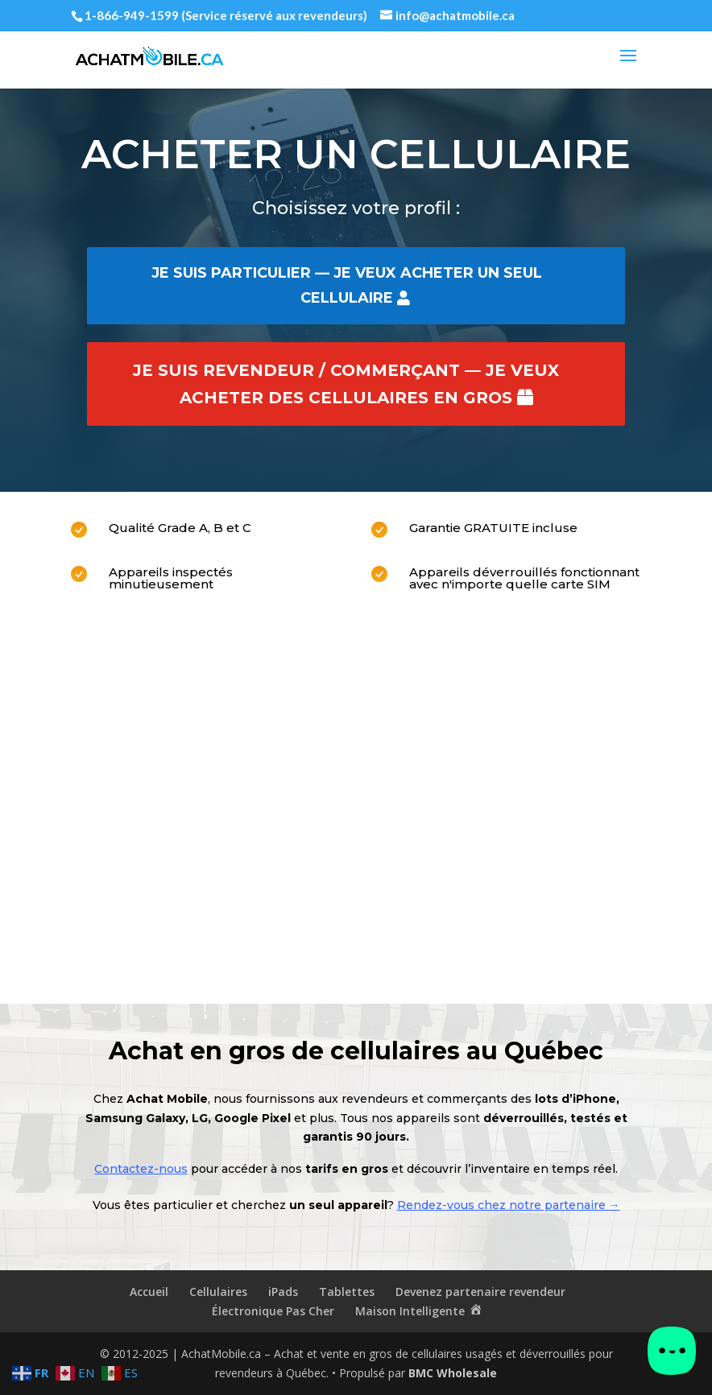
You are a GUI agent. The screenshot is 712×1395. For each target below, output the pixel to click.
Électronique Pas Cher (273, 1311)
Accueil (149, 1291)
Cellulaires (218, 1291)
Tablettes (347, 1291)
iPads (283, 1291)
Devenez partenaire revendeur (480, 1291)
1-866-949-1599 (132, 15)
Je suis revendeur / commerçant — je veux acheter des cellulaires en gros (346, 384)
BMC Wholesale (452, 1373)
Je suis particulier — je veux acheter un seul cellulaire (346, 285)
